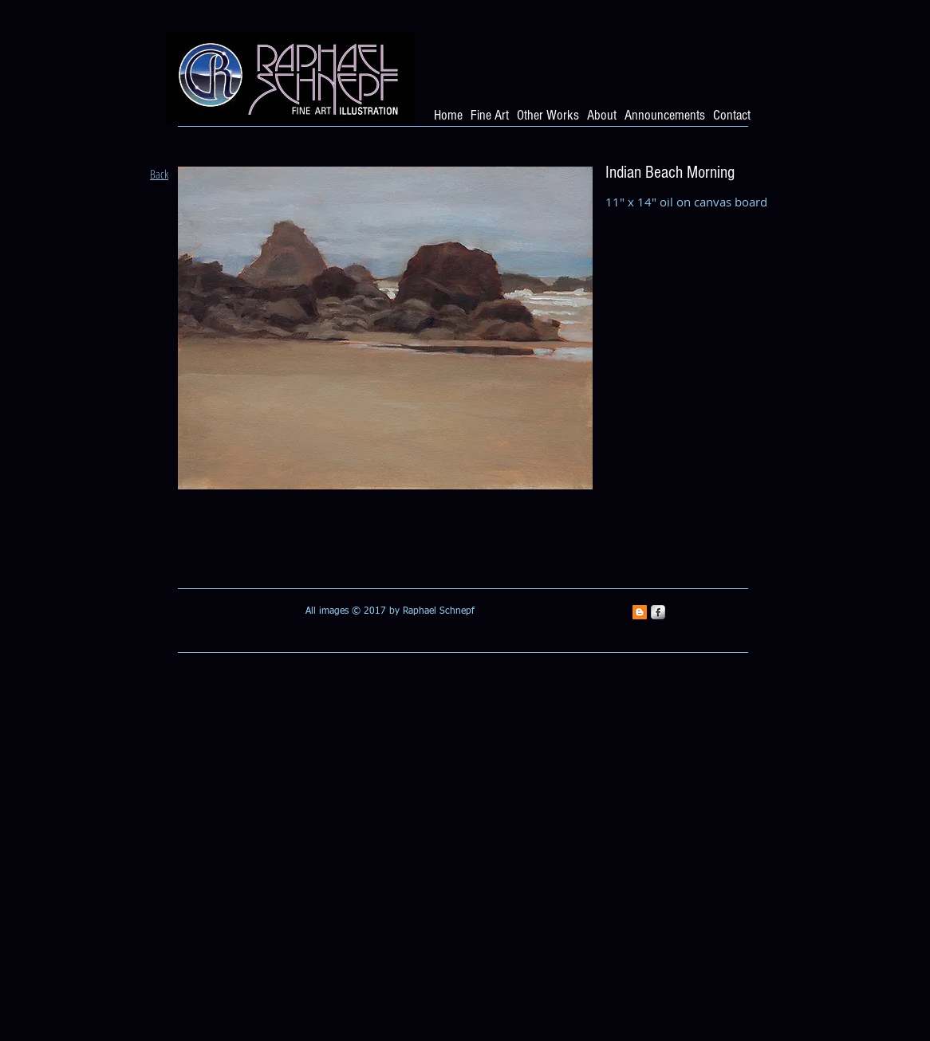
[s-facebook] (658, 612)
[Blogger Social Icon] (639, 612)
